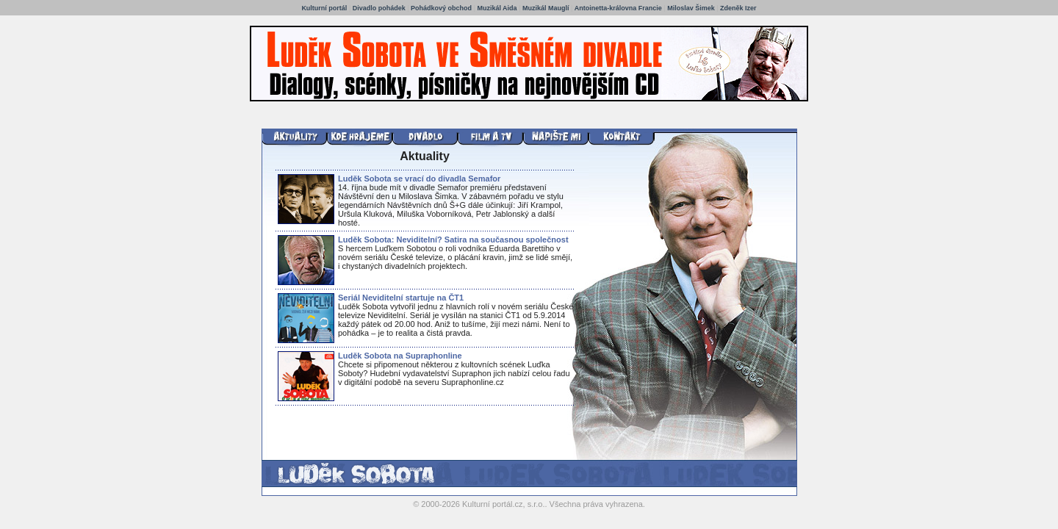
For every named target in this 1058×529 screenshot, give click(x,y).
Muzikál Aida (497, 8)
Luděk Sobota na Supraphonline (400, 355)
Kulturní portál (324, 8)
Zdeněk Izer (738, 8)
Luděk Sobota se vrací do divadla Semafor (419, 178)
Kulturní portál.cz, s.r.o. (503, 504)
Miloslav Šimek (691, 8)
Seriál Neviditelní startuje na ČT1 (401, 297)
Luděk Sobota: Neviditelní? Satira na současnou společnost (453, 239)
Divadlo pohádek (379, 8)
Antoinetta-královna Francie (619, 8)
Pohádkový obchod (441, 8)
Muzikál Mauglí (545, 8)
